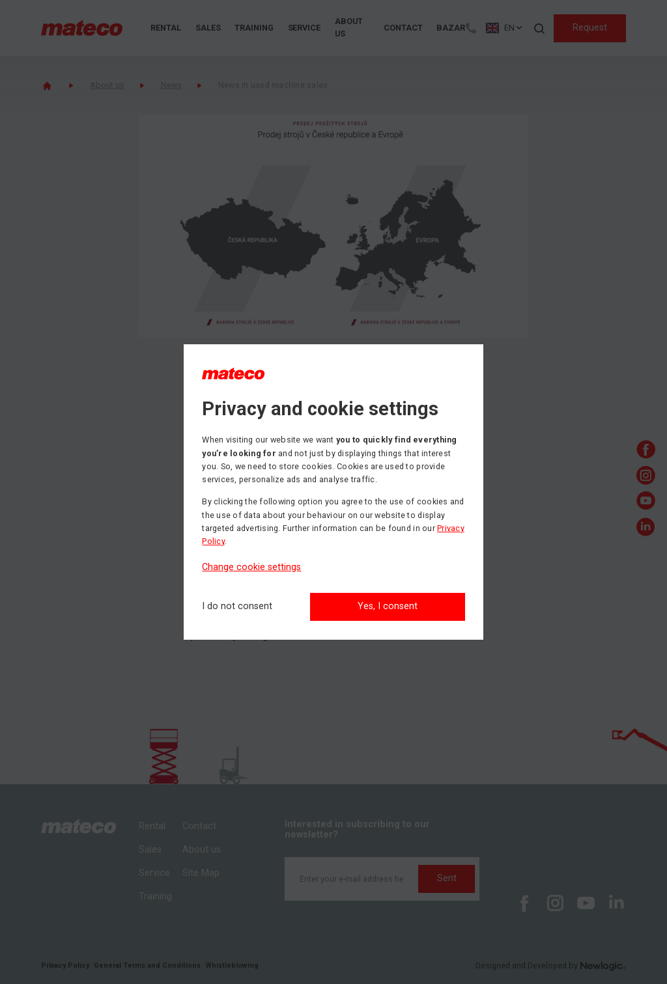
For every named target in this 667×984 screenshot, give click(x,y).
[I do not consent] (237, 606)
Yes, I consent (388, 606)
